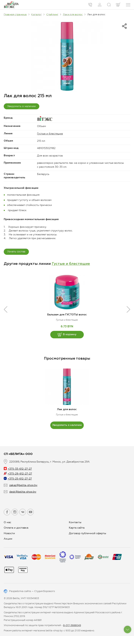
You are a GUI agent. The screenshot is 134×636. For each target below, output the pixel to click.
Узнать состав (16, 251)
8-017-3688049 (72, 625)
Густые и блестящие (50, 133)
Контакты (75, 522)
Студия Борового (44, 591)
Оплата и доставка (16, 527)
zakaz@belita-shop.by (23, 485)
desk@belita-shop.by (22, 491)
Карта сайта (76, 527)
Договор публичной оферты (87, 533)
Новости (9, 533)
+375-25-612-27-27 (18, 478)
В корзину (67, 335)
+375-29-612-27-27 (18, 473)
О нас (7, 522)
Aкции (8, 538)
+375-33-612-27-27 (18, 468)
